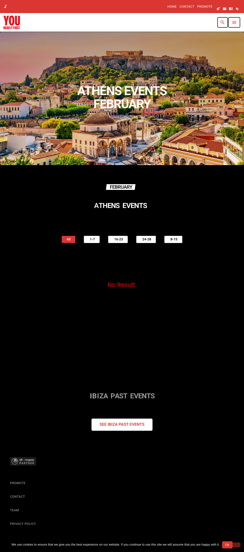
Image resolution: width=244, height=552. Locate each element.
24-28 (146, 239)
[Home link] (11, 22)
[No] (235, 544)
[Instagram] (225, 9)
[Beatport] (237, 9)
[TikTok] (218, 9)
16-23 (118, 239)
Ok (227, 545)
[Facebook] (231, 9)
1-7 (92, 239)
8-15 (173, 239)
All (68, 239)
